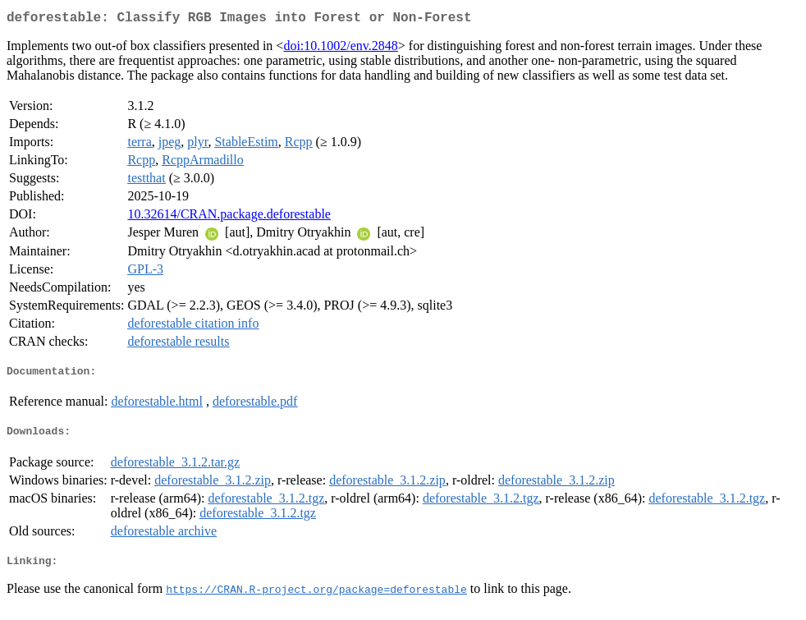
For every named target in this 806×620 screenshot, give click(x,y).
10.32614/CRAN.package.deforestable (228, 217)
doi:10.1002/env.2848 (340, 49)
